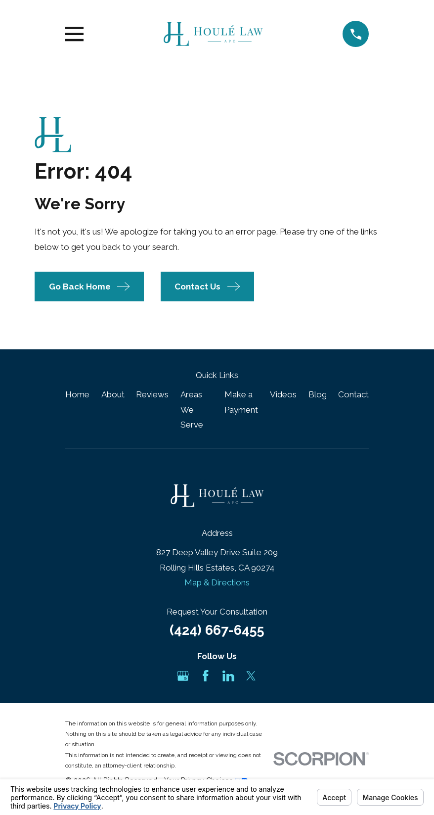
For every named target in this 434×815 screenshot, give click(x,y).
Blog (317, 394)
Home (77, 394)
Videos (283, 394)
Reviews (152, 394)
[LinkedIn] (228, 676)
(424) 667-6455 (217, 630)
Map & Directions (217, 582)
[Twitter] (251, 676)
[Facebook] (206, 676)
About (113, 394)
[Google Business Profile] (183, 676)
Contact (353, 394)
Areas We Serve (191, 409)
